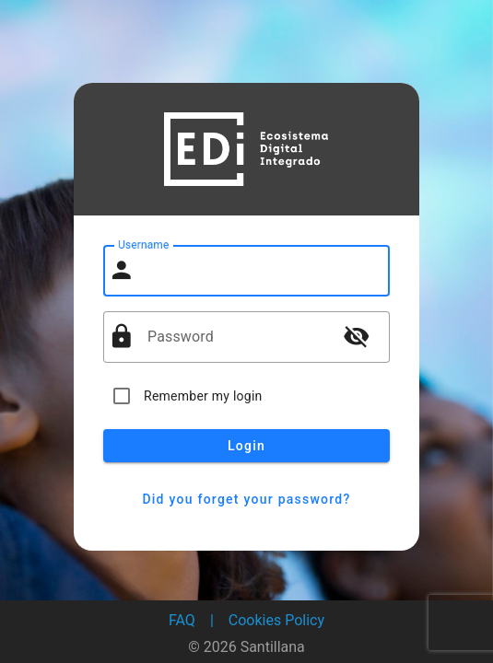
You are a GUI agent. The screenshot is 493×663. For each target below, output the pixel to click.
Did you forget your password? (246, 499)
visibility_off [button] (356, 336)
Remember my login (203, 396)
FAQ (182, 620)
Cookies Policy (276, 620)
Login (246, 445)
